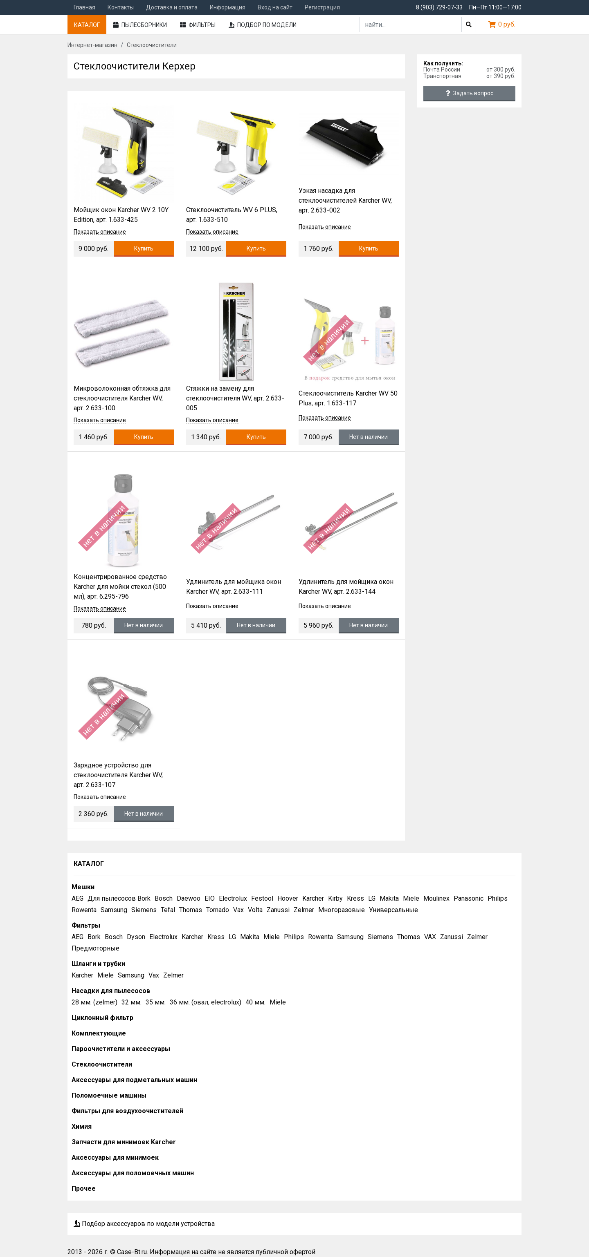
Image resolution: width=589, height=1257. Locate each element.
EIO (210, 898)
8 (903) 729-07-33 (439, 7)
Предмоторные (95, 948)
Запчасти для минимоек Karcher (124, 1142)
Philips (498, 898)
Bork (94, 937)
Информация (227, 7)
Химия (82, 1126)
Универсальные (393, 910)
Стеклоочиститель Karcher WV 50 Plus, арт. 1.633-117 (348, 398)
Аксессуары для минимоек (115, 1157)
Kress (355, 898)
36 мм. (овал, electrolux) (205, 1002)
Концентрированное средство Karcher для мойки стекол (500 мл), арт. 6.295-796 (120, 586)
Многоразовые (341, 910)
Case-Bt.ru (132, 1252)
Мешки (83, 887)
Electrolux (233, 898)
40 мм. (255, 1002)
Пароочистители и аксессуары (121, 1049)
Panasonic (468, 898)
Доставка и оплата (172, 7)
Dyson (136, 937)
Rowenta (84, 910)
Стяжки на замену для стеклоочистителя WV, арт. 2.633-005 (235, 398)
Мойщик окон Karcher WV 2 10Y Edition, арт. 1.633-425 (121, 215)
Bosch (164, 898)
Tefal (168, 910)
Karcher (313, 898)
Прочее (84, 1188)
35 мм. (156, 1002)
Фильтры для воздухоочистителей (127, 1111)
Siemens (144, 910)
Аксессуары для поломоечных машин (133, 1173)
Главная (84, 7)
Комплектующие (99, 1033)
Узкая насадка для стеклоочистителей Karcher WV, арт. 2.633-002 (345, 200)
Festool (262, 898)
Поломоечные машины (109, 1095)
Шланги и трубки (98, 964)
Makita (389, 898)
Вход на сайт (275, 7)
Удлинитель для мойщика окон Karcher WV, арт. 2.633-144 (346, 586)
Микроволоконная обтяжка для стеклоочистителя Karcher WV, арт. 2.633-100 (122, 398)
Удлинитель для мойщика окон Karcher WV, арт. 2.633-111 (233, 586)
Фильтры (198, 25)
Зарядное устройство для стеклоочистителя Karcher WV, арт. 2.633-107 (118, 775)
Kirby (335, 898)
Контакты (121, 7)
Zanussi (278, 910)
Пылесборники (140, 25)
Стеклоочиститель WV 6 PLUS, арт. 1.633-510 (231, 215)
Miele (411, 898)
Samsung (114, 910)
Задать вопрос (469, 93)
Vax (238, 910)
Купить (143, 248)
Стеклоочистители (102, 1064)
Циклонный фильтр (102, 1018)
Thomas (190, 910)
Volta (255, 910)
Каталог (87, 25)
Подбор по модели (263, 25)
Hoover (287, 898)
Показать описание (100, 232)
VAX (430, 937)
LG (371, 898)
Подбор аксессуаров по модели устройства (144, 1224)
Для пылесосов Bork (119, 898)
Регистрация (322, 7)
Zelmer (304, 910)
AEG (77, 898)
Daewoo (188, 898)
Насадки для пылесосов (111, 991)
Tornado (217, 910)
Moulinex (436, 898)
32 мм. (131, 1002)
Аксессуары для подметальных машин (134, 1080)
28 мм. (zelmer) (94, 1002)
